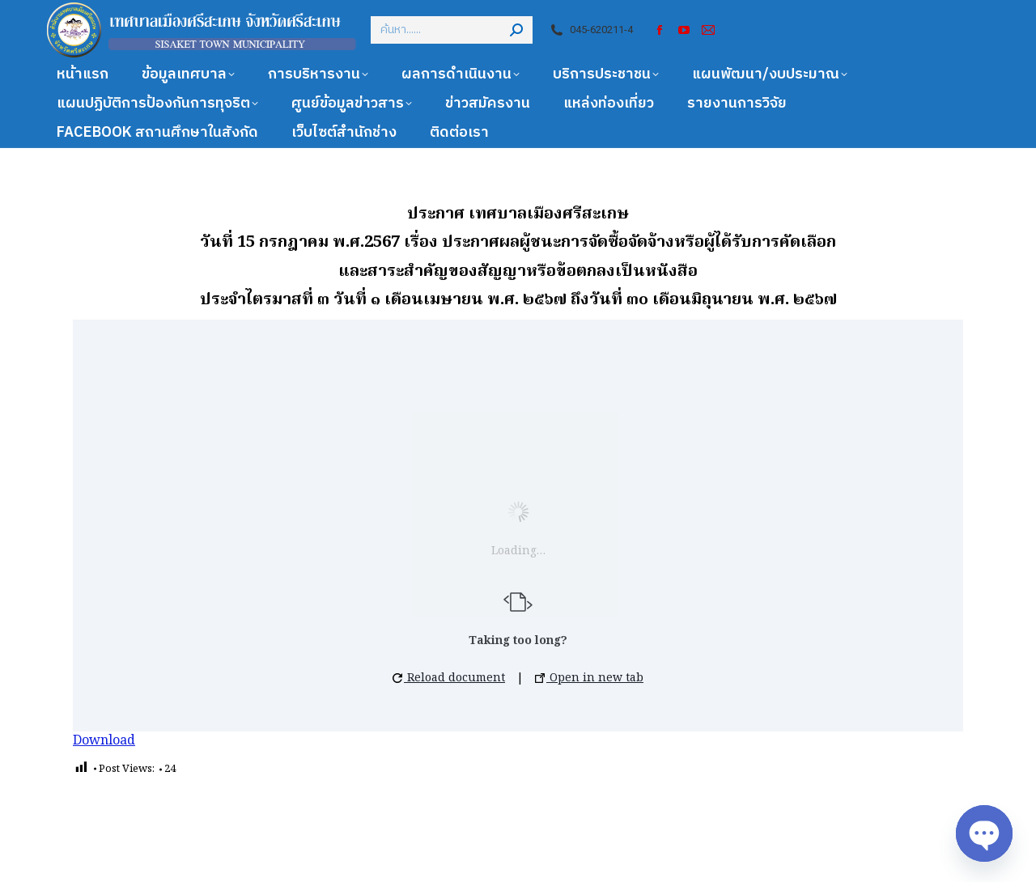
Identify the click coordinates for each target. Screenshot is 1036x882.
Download (104, 741)
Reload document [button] (449, 678)
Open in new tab (589, 678)
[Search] (452, 30)
